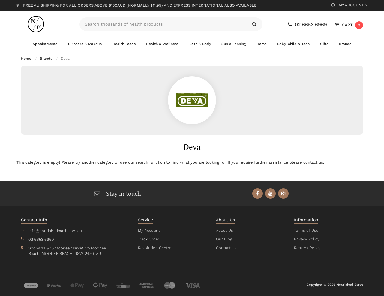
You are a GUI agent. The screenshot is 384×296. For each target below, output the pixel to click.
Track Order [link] (148, 239)
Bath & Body (199, 44)
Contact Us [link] (226, 248)
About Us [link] (224, 230)
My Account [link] (148, 230)
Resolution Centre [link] (154, 248)
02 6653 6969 (307, 24)
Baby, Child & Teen (293, 44)
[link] (258, 193)
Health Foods (124, 44)
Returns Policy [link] (307, 248)
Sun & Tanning (233, 44)
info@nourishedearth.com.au (54, 230)
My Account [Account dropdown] (349, 5)
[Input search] (163, 24)
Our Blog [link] (224, 239)
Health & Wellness (162, 44)
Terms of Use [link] (306, 230)
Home (261, 44)
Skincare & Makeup (85, 44)
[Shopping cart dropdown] (349, 25)
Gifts (324, 44)
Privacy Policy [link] (306, 239)
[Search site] (254, 24)
